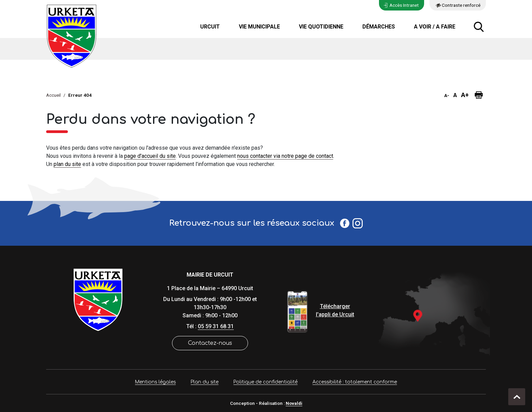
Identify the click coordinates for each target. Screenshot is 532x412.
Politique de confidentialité (265, 382)
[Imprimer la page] (479, 95)
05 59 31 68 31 (216, 326)
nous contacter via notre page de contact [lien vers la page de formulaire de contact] (285, 156)
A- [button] (446, 95)
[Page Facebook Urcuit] (345, 223)
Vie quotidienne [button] (321, 26)
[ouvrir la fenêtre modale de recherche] (479, 26)
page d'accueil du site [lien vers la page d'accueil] (150, 156)
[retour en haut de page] (516, 396)
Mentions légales (155, 382)
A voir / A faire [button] (434, 26)
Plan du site (204, 382)
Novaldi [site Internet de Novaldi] (294, 403)
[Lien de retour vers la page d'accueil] (98, 299)
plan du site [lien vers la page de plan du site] (67, 164)
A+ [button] (465, 95)
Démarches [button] (378, 26)
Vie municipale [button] (259, 26)
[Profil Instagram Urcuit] (358, 223)
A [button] (455, 95)
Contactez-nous (210, 343)
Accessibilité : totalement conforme (354, 382)
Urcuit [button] (210, 26)
